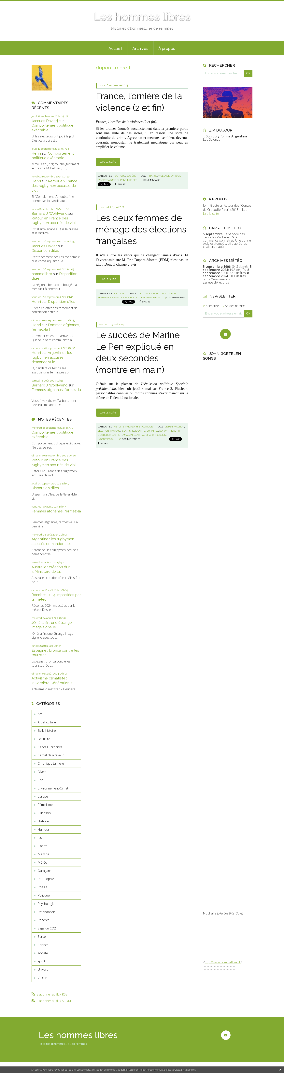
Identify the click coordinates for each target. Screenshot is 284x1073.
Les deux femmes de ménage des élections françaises (141, 229)
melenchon (169, 293)
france (152, 175)
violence (164, 175)
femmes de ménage (110, 297)
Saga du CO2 (47, 928)
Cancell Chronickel (50, 747)
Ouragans (44, 871)
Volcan (42, 978)
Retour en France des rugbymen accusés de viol (54, 185)
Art (40, 714)
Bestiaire (44, 739)
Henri (36, 153)
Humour (43, 829)
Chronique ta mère (51, 763)
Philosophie (46, 879)
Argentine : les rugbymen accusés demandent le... (52, 357)
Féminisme (45, 804)
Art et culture (47, 722)
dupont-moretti (127, 180)
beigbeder (104, 435)
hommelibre (42, 274)
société (43, 953)
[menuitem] (115, 48)
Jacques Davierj (45, 121)
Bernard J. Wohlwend (49, 213)
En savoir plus (188, 1069)
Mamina (43, 854)
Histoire (43, 821)
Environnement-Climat (53, 788)
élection (103, 430)
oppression (159, 435)
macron (179, 426)
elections (143, 293)
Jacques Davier (44, 246)
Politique (44, 895)
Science (43, 945)
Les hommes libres (142, 16)
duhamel (152, 430)
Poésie (42, 887)
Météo (42, 862)
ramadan (127, 435)
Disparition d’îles (45, 250)
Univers (43, 969)
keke (126, 297)
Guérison (44, 813)
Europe (43, 796)
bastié (116, 435)
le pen (169, 426)
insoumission (106, 439)
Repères (44, 920)
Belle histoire (47, 730)
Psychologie (46, 903)
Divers (42, 772)
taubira (146, 435)
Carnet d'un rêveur (51, 755)
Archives (140, 48)
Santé (42, 936)
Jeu (40, 837)
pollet (134, 297)
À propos (166, 48)
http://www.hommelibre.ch (223, 962)
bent (137, 435)
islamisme (127, 430)
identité (140, 430)
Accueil (115, 48)
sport (41, 961)
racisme (115, 430)
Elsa (40, 780)
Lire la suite (108, 161)
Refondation (46, 912)
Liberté (43, 846)
